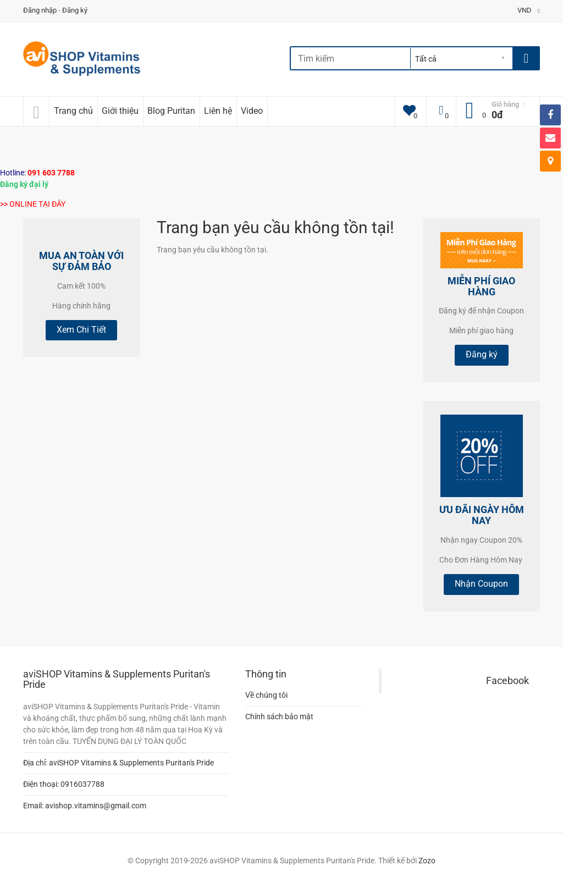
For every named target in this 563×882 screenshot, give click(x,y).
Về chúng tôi (266, 695)
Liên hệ (218, 111)
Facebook (507, 680)
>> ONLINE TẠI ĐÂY (32, 204)
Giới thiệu (120, 111)
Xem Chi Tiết (81, 329)
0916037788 (82, 784)
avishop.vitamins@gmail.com (95, 805)
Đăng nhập (40, 10)
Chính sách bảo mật (279, 716)
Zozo (426, 860)
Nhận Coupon (481, 583)
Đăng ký (74, 10)
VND (528, 10)
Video (252, 111)
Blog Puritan (171, 111)
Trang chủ (73, 111)
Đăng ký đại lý (24, 184)
